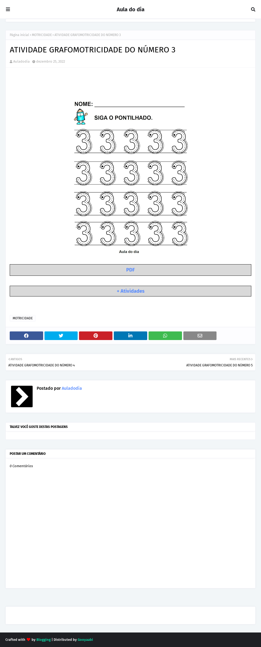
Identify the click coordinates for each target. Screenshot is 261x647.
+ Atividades (131, 291)
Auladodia (21, 61)
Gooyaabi (85, 640)
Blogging (43, 640)
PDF (130, 270)
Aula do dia (131, 9)
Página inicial (19, 35)
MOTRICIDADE (42, 35)
